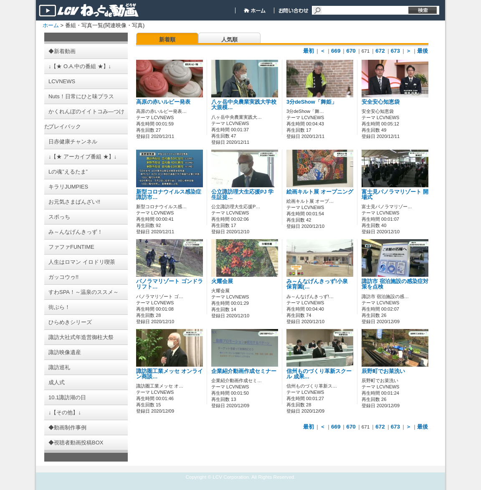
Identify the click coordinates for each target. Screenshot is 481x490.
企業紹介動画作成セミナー (243, 371)
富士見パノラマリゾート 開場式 (395, 194)
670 (350, 51)
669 (335, 51)
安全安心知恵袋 (381, 102)
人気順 (229, 39)
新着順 (167, 39)
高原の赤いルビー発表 (163, 102)
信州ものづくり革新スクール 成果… (319, 374)
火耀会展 (222, 281)
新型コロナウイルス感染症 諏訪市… (168, 194)
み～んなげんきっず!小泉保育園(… (317, 284)
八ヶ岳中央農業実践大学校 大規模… (243, 104)
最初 (308, 51)
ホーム (51, 25)
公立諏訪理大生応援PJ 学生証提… (242, 194)
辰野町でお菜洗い (383, 371)
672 (380, 51)
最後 (422, 51)
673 (395, 51)
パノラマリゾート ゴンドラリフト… (169, 284)
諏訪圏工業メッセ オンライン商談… (169, 374)
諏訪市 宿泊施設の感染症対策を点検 (395, 284)
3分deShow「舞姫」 (311, 102)
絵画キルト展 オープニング (319, 192)
